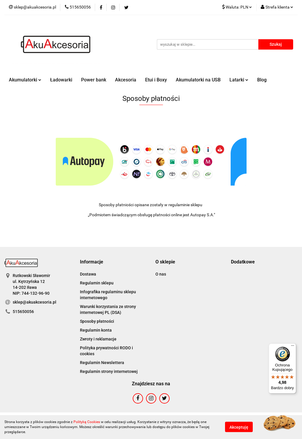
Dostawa (88, 274)
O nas (160, 274)
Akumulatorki (25, 80)
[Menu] (292, 346)
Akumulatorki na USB (198, 80)
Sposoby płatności (97, 321)
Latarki (238, 80)
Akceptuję (238, 427)
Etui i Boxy (156, 80)
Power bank (93, 80)
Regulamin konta (96, 330)
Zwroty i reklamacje (98, 339)
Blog (262, 80)
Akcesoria (125, 80)
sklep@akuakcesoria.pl (34, 302)
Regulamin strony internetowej (109, 371)
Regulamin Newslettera (102, 362)
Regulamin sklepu (97, 283)
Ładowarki (61, 80)
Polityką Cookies (86, 422)
